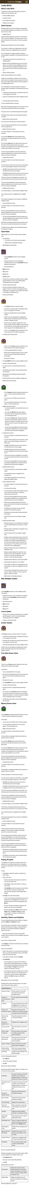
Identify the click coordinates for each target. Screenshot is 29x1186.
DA (26, 1)
